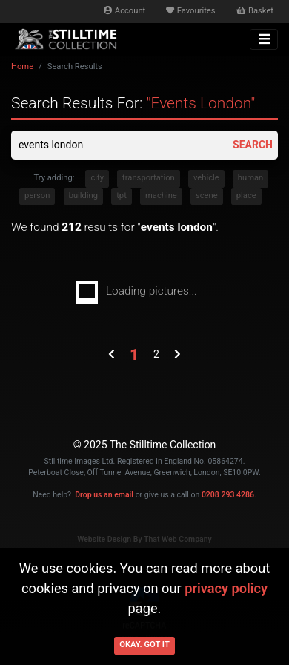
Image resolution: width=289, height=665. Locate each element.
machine (161, 195)
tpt (121, 195)
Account (124, 11)
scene (207, 195)
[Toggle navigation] (264, 39)
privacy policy (226, 588)
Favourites (190, 11)
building (83, 195)
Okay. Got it (144, 644)
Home (22, 66)
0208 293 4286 (228, 494)
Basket (254, 11)
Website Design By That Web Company (144, 539)
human (250, 178)
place (246, 195)
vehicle (206, 178)
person (37, 195)
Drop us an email (104, 494)
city (97, 178)
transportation (148, 178)
